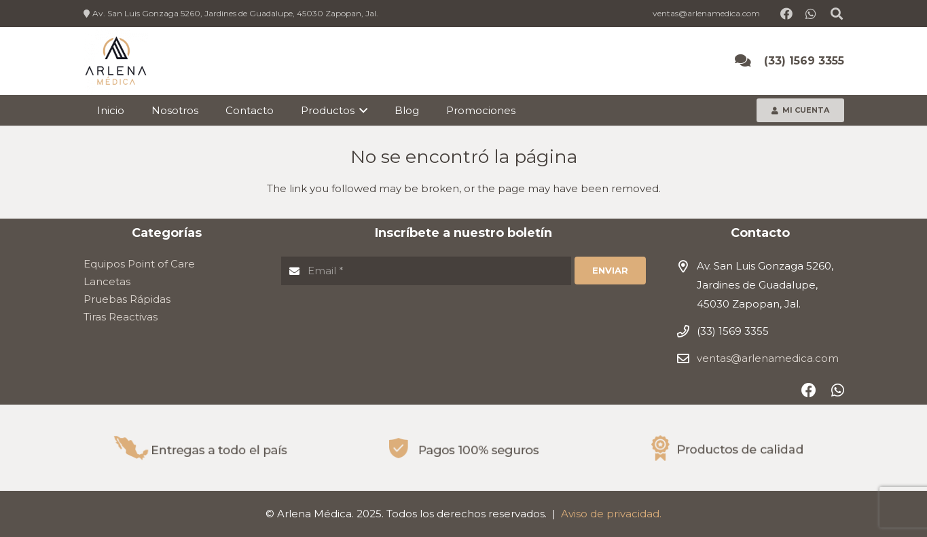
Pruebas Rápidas (127, 299)
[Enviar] (610, 271)
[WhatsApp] (811, 13)
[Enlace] (116, 61)
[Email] (426, 271)
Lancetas (107, 281)
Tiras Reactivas (121, 316)
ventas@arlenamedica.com (768, 358)
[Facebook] (786, 13)
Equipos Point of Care (139, 263)
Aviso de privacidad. (611, 513)
